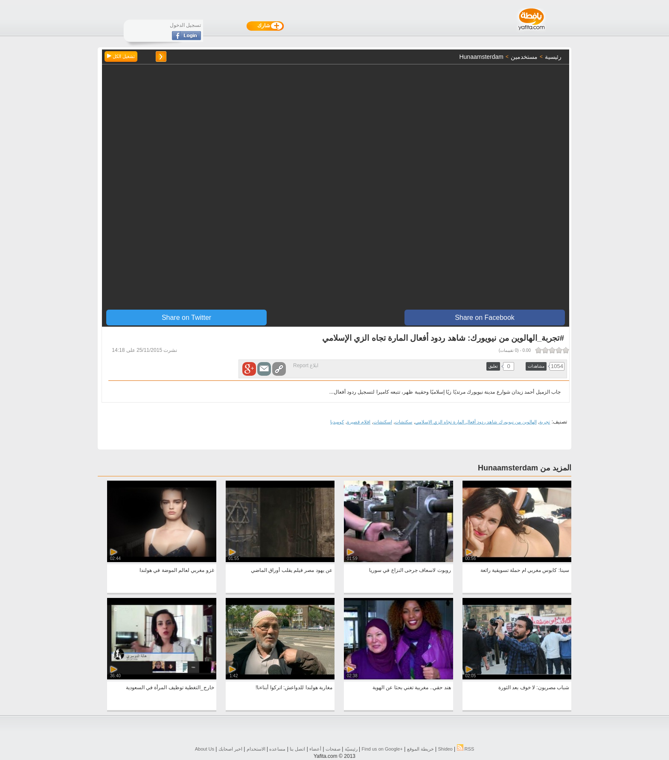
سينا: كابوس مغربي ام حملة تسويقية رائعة (524, 570)
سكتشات (403, 421)
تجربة (544, 421)
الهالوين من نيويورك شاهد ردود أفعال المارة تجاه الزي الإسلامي (476, 421)
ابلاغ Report (305, 365)
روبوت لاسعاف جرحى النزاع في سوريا (410, 570)
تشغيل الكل (121, 56)
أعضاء (315, 748)
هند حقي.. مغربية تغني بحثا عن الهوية (411, 687)
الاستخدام (256, 748)
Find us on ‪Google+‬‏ (382, 748)
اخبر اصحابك (230, 748)
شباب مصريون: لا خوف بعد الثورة (533, 687)
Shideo (445, 748)
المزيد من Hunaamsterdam (524, 468)
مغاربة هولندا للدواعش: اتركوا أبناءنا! (294, 687)
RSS (465, 748)
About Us (204, 748)
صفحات (333, 748)
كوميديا (337, 421)
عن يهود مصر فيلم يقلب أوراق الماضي (291, 570)
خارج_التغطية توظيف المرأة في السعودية (170, 687)
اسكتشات (382, 421)
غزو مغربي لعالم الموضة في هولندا (177, 570)
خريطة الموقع (420, 748)
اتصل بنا (297, 748)
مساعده (277, 748)
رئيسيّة (351, 748)
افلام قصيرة (358, 421)
